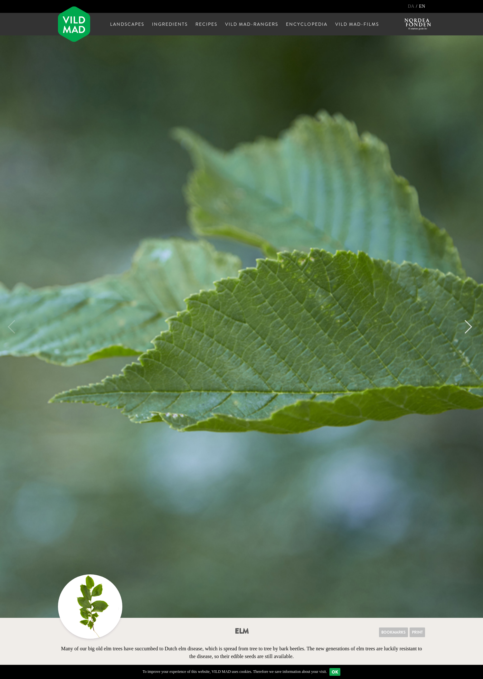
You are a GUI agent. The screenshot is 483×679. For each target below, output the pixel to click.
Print (417, 632)
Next (465, 327)
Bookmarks (393, 632)
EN (422, 6)
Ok (335, 672)
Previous (14, 327)
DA (411, 6)
